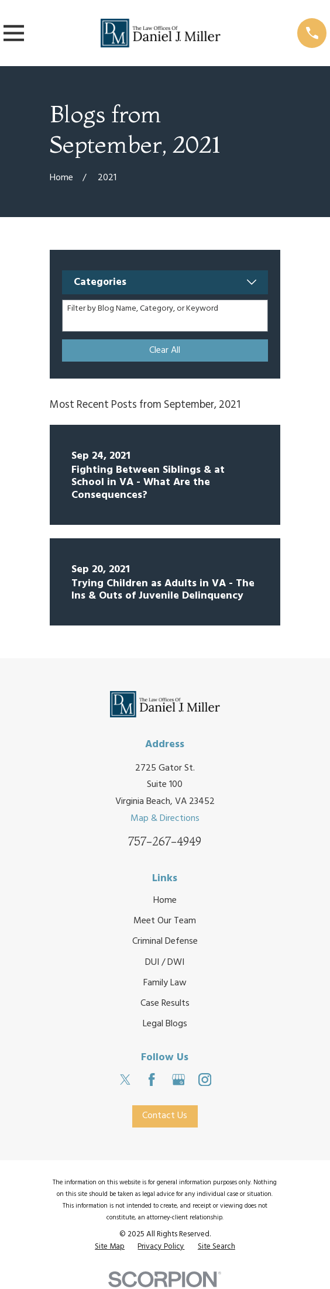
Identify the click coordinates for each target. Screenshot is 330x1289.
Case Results (165, 1003)
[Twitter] (125, 1079)
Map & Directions (165, 818)
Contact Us (164, 1116)
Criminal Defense (165, 941)
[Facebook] (151, 1079)
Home (165, 900)
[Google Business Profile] (178, 1079)
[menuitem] (110, 1247)
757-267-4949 (164, 841)
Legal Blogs (165, 1024)
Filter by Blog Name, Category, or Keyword (142, 309)
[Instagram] (204, 1079)
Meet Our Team (164, 921)
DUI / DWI (164, 962)
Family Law (165, 983)
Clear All (164, 350)
